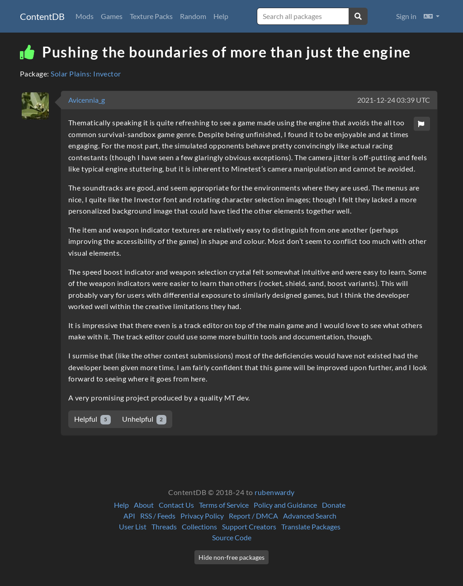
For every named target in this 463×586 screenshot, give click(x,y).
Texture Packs (151, 16)
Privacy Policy (202, 515)
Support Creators (249, 526)
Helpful (92, 419)
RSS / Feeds (157, 515)
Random (193, 16)
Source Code (231, 537)
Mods (85, 16)
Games (112, 16)
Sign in (406, 16)
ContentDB (42, 16)
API (129, 515)
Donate (333, 504)
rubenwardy (275, 492)
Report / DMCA (253, 515)
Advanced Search (309, 515)
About (144, 504)
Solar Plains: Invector (86, 73)
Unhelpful (144, 419)
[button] (431, 16)
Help (220, 16)
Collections (199, 526)
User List (132, 526)
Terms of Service (224, 504)
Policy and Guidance (285, 504)
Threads (164, 526)
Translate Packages (310, 526)
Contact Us (176, 504)
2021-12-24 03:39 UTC (393, 99)
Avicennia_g (86, 99)
